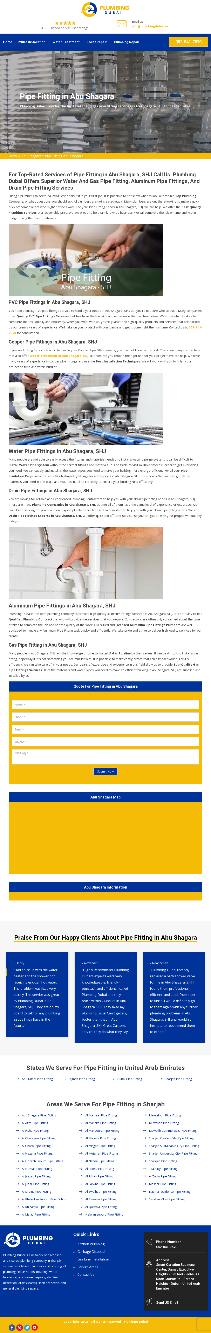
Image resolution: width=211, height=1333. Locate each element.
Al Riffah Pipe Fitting (99, 1176)
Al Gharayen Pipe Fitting (39, 1138)
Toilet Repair (97, 42)
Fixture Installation (30, 42)
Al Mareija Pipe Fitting (100, 1138)
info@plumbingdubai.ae (149, 26)
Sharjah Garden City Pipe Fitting (171, 1138)
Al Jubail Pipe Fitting (35, 1184)
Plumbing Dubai (136, 1321)
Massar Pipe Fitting (162, 1184)
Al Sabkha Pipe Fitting (100, 1184)
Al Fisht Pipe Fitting (35, 1130)
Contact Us (85, 1274)
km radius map (105, 837)
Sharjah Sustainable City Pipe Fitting (174, 1146)
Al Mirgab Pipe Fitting (100, 1146)
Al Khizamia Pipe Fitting (38, 1207)
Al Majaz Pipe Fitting (36, 1214)
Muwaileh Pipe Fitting (164, 1123)
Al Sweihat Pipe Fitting (101, 1191)
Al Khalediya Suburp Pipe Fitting (44, 1199)
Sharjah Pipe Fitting (178, 1079)
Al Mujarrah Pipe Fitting (101, 1153)
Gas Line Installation (93, 1259)
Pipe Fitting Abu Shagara (64, 156)
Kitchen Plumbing (91, 1244)
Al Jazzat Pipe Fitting (36, 1176)
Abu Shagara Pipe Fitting (39, 1115)
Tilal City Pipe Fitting (163, 1169)
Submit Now (105, 771)
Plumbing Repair (126, 42)
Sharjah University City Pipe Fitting (173, 1153)
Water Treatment (66, 42)
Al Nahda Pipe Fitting (100, 1161)
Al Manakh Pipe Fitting (100, 1123)
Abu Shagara (31, 156)
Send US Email (167, 1303)
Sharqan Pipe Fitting (163, 1161)
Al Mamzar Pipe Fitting (101, 1115)
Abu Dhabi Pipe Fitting (37, 1079)
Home (7, 42)
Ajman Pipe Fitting (82, 1079)
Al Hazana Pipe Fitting (37, 1153)
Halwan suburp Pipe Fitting (104, 1214)
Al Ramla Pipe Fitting (99, 1169)
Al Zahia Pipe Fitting (163, 1176)
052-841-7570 (189, 41)
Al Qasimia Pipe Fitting (101, 1207)
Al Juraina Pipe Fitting (36, 1191)
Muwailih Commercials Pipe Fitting (173, 1130)
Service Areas (87, 1267)
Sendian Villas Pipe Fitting (167, 1199)
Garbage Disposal (91, 1251)
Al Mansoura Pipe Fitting (102, 1130)
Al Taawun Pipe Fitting (101, 1199)
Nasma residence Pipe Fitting (170, 1191)
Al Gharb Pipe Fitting (36, 1146)
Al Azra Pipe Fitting (35, 1123)
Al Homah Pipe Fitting (37, 1169)
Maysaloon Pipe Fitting (165, 1115)
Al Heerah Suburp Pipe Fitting (42, 1161)
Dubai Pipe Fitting (129, 1079)
